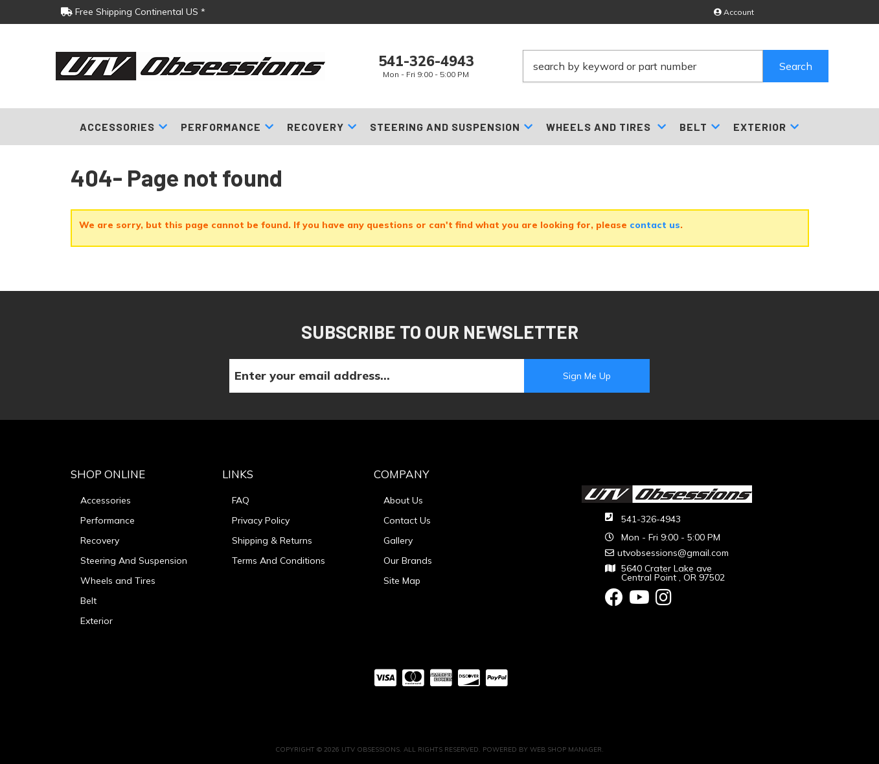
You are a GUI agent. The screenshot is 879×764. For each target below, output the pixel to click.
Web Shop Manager (566, 749)
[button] (675, 66)
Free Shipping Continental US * (133, 11)
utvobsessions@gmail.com (673, 552)
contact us (655, 225)
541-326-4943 (651, 519)
